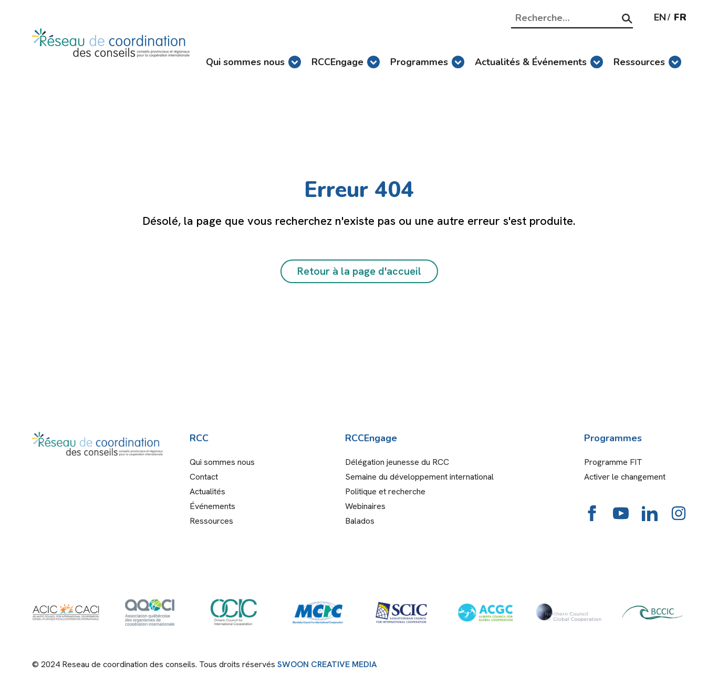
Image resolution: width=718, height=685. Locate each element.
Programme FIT (613, 462)
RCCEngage (345, 62)
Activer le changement (624, 476)
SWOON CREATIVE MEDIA (327, 664)
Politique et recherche (385, 491)
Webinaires (365, 506)
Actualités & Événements (539, 62)
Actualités (207, 491)
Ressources (647, 62)
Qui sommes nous (253, 62)
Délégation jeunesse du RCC (397, 462)
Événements (212, 506)
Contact (204, 476)
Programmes (427, 62)
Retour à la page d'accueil (359, 271)
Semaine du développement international (419, 476)
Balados (359, 520)
